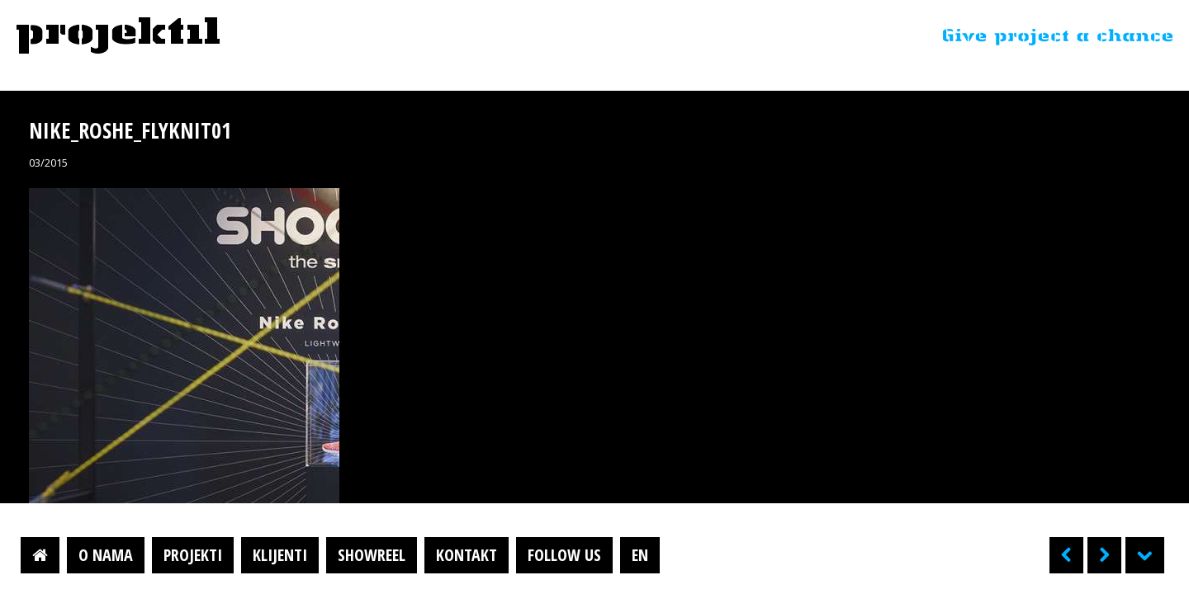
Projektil (118, 36)
